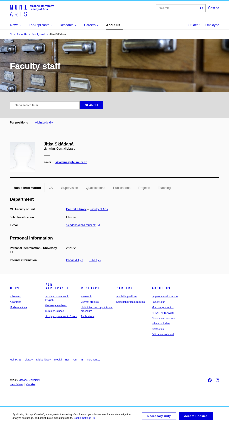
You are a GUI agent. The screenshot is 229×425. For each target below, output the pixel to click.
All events (15, 296)
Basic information (27, 188)
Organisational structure (165, 296)
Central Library (76, 209)
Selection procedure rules (130, 301)
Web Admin (16, 384)
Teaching (164, 188)
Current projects (90, 301)
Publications (121, 188)
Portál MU (74, 260)
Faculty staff (158, 301)
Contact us (158, 329)
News (14, 288)
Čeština (213, 8)
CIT (75, 359)
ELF (67, 359)
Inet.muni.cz (93, 359)
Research (90, 288)
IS (82, 359)
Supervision (69, 188)
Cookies (30, 384)
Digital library (43, 359)
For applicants (57, 286)
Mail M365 (15, 359)
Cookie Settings (84, 419)
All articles (15, 301)
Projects (144, 188)
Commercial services (163, 318)
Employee (212, 25)
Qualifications (95, 188)
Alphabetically (44, 122)
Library (29, 359)
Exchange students (56, 305)
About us (161, 288)
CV (51, 188)
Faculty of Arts (99, 209)
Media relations (18, 307)
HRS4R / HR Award (163, 312)
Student (193, 25)
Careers (124, 288)
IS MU (94, 260)
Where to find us (161, 323)
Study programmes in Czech (61, 316)
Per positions (19, 122)
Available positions (126, 296)
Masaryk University (29, 380)
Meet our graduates (162, 307)
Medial (58, 359)
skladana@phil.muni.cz (71, 162)
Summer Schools (54, 311)
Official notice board (163, 334)
